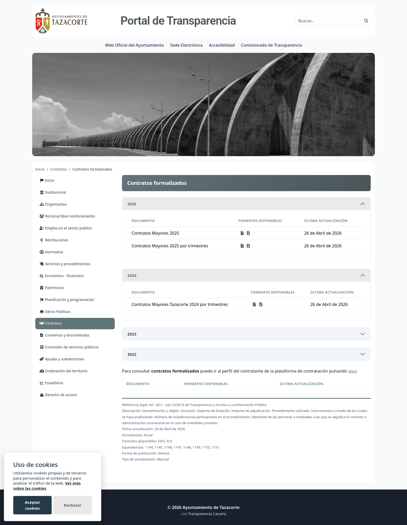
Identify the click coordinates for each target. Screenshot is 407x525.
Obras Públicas (54, 311)
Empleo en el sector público (65, 228)
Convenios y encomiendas (64, 335)
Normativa (51, 251)
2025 (131, 203)
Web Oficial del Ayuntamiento (134, 45)
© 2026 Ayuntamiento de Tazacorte (203, 507)
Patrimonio (51, 287)
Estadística (51, 382)
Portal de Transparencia (178, 20)
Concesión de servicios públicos (69, 347)
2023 (131, 334)
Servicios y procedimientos (64, 263)
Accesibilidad (222, 45)
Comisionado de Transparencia (271, 45)
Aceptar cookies (32, 505)
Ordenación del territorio (63, 370)
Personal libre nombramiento (67, 216)
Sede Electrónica (186, 45)
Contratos (58, 169)
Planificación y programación (66, 299)
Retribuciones (54, 239)
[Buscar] (328, 21)
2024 (131, 275)
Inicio (40, 169)
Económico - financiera (61, 275)
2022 (131, 354)
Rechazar (73, 505)
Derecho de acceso (58, 394)
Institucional (52, 192)
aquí (352, 371)
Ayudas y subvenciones (61, 358)
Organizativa (53, 204)
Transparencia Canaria (207, 513)
